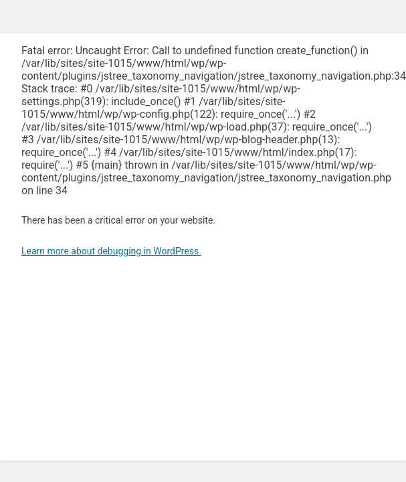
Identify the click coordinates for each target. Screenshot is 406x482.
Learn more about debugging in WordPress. (111, 251)
